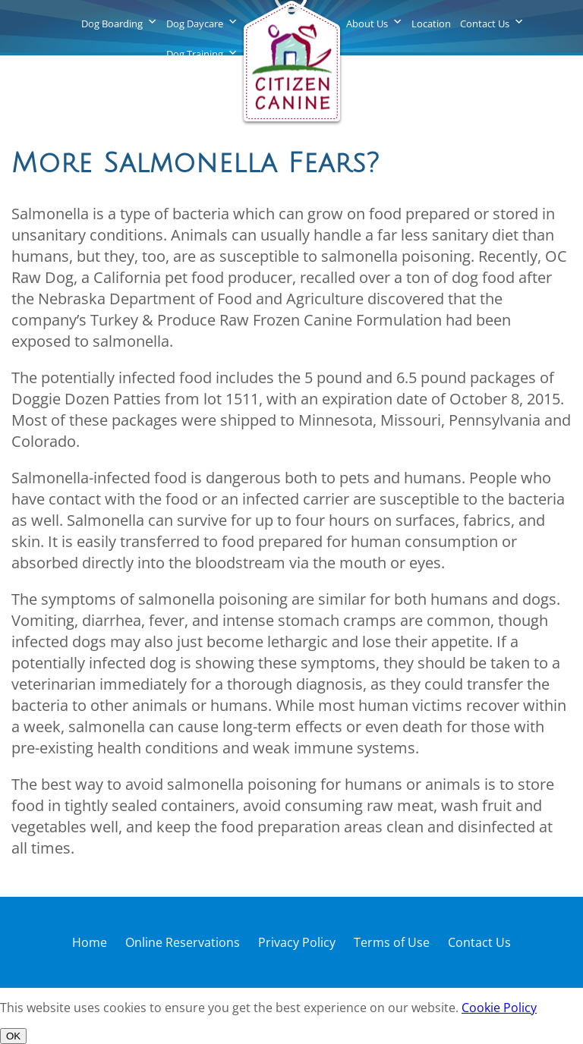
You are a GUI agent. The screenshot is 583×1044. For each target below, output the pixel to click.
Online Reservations (182, 942)
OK (13, 1036)
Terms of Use (392, 942)
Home (89, 942)
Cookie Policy (499, 1007)
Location (431, 23)
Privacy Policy (297, 942)
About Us (367, 23)
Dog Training (194, 54)
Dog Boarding (112, 23)
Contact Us (484, 23)
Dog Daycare (194, 23)
